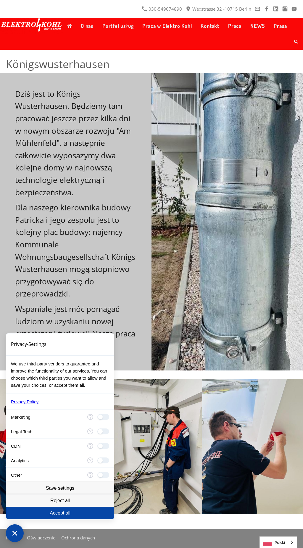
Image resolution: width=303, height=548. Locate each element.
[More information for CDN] (90, 446)
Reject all (60, 500)
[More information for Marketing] (90, 417)
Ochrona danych (78, 538)
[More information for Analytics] (90, 460)
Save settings (60, 488)
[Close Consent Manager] (15, 533)
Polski (274, 542)
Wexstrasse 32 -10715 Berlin (219, 9)
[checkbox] (103, 417)
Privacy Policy (24, 401)
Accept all (60, 512)
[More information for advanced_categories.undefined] (90, 475)
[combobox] (278, 542)
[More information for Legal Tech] (90, 431)
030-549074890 (162, 9)
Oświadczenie (41, 538)
